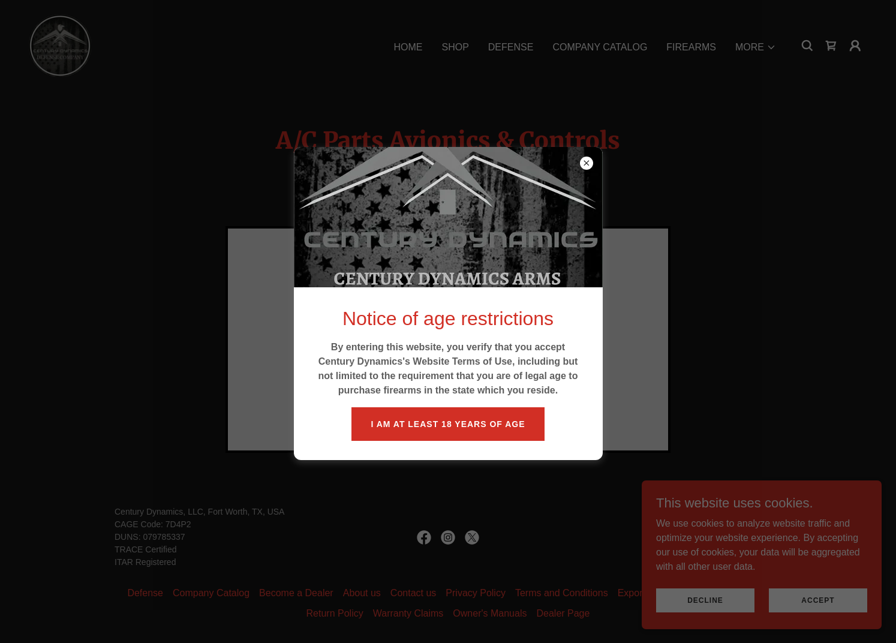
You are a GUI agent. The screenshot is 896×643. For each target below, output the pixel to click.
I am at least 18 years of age (448, 424)
